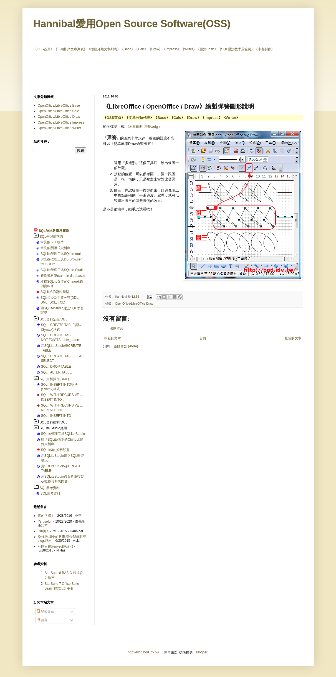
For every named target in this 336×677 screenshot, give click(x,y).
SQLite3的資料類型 (55, 292)
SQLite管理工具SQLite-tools (61, 254)
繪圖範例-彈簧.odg (143, 126)
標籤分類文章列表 (103, 49)
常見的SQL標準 (52, 242)
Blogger (201, 652)
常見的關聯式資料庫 (55, 248)
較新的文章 (112, 338)
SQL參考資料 (50, 488)
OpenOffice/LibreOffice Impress (61, 122)
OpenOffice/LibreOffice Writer (59, 128)
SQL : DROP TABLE (56, 366)
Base (127, 49)
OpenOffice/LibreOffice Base (59, 105)
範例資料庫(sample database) (63, 276)
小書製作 (264, 49)
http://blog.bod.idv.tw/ (143, 652)
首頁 (202, 338)
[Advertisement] (168, 72)
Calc (141, 49)
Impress (172, 49)
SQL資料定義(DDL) (54, 319)
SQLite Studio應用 (53, 428)
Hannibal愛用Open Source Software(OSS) (132, 23)
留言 (42, 620)
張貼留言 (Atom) (126, 346)
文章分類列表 (139, 118)
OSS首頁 (43, 49)
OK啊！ (43, 531)
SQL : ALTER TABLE (56, 372)
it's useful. (45, 521)
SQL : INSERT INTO (56, 416)
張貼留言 (116, 328)
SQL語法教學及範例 (236, 49)
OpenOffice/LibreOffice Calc (58, 111)
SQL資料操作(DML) (54, 379)
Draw (155, 49)
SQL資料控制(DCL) (54, 422)
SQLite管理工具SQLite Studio (63, 270)
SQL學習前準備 (51, 237)
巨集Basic (207, 49)
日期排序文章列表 (70, 49)
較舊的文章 (293, 338)
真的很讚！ (46, 516)
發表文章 (45, 611)
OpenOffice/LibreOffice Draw (134, 303)
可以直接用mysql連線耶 (55, 546)
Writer (188, 49)
